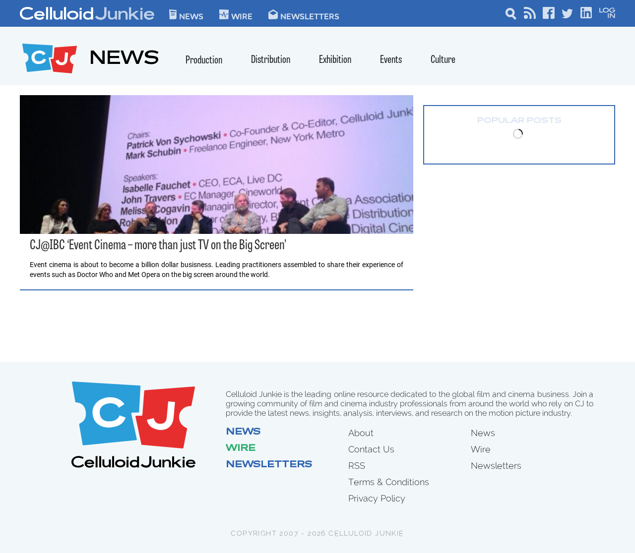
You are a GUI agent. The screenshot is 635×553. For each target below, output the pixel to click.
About (361, 433)
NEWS (124, 60)
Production (204, 61)
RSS (356, 465)
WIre (236, 14)
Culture (443, 60)
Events (391, 60)
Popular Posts (519, 120)
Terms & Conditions (388, 482)
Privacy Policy (376, 498)
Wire (240, 449)
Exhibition (335, 60)
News (186, 14)
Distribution (270, 60)
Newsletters (303, 14)
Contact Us (371, 449)
